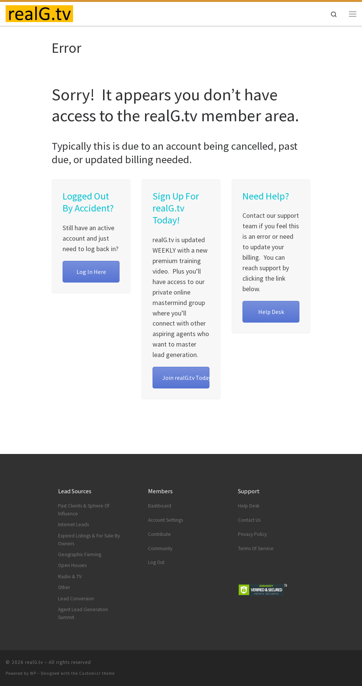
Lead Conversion (76, 598)
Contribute (159, 534)
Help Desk (271, 311)
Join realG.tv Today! (185, 377)
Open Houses (72, 565)
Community (160, 548)
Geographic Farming (79, 554)
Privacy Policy (252, 534)
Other (64, 587)
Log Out (156, 562)
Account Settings (165, 520)
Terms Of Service (256, 548)
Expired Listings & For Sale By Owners (89, 540)
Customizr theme (97, 673)
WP (33, 673)
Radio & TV (70, 576)
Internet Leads (73, 524)
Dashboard (159, 506)
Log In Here (91, 271)
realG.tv (34, 662)
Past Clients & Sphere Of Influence (83, 510)
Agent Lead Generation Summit (83, 613)
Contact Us (249, 520)
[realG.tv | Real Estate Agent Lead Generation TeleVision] (39, 12)
